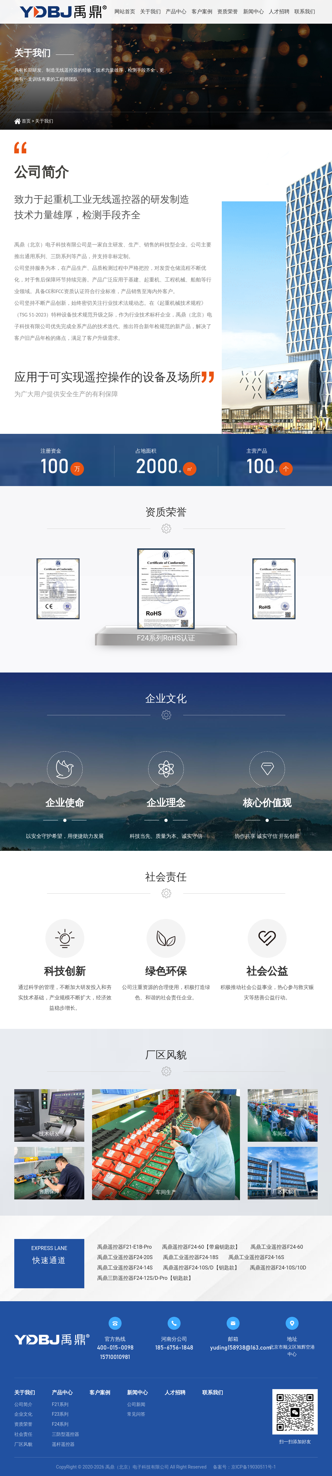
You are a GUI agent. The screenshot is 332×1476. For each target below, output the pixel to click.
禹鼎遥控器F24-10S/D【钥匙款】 (201, 1268)
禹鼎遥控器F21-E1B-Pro (124, 1247)
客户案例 (202, 11)
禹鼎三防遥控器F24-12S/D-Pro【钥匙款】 (145, 1278)
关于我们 (150, 11)
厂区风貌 (23, 1444)
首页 (26, 121)
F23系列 (60, 1414)
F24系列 (60, 1424)
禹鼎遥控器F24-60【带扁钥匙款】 (201, 1247)
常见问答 (136, 1414)
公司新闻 (136, 1404)
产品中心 (176, 11)
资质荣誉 (227, 11)
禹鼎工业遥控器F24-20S (125, 1257)
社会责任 (23, 1434)
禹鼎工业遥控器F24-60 (277, 1247)
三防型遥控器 (65, 1434)
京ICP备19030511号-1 (253, 1467)
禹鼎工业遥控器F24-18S (191, 1257)
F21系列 (60, 1404)
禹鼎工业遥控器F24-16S (256, 1257)
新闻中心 (253, 11)
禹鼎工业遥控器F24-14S (125, 1268)
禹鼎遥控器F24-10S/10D (278, 1268)
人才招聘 (279, 11)
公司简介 (23, 1404)
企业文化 (23, 1414)
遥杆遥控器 (63, 1444)
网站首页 (124, 11)
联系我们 (304, 11)
